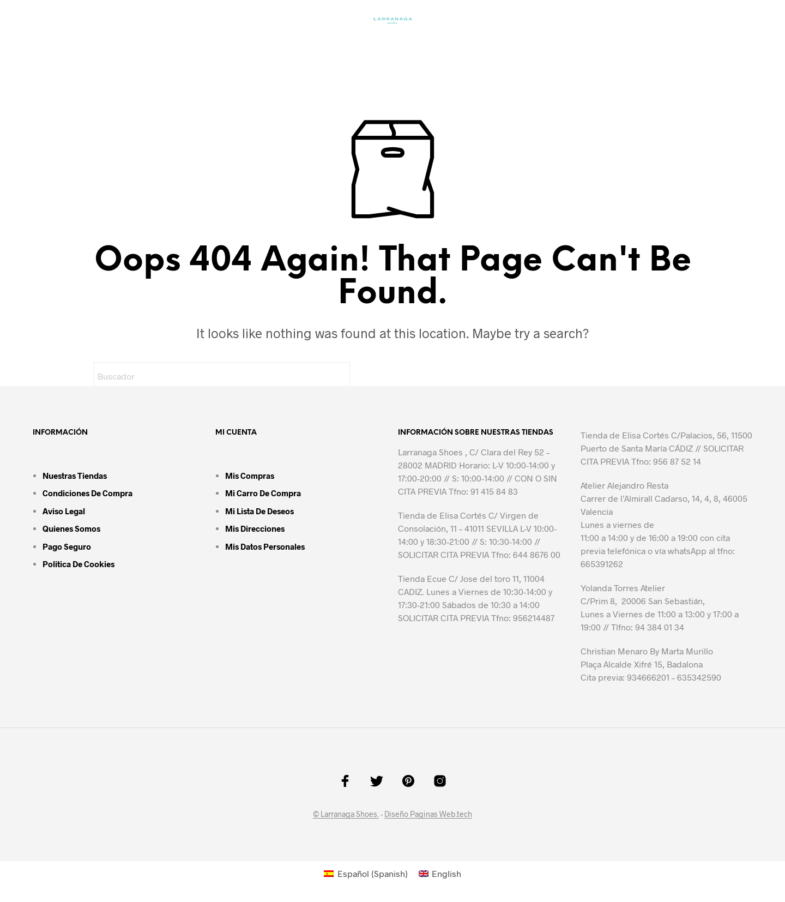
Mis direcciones (255, 528)
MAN (268, 46)
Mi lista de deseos (259, 511)
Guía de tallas (458, 46)
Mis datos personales (265, 546)
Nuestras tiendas (75, 475)
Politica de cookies (78, 564)
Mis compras (249, 475)
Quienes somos (71, 528)
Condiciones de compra (87, 493)
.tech (464, 814)
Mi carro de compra (263, 493)
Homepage (212, 46)
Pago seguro (67, 546)
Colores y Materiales (351, 46)
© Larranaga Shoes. (346, 814)
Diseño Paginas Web (420, 814)
